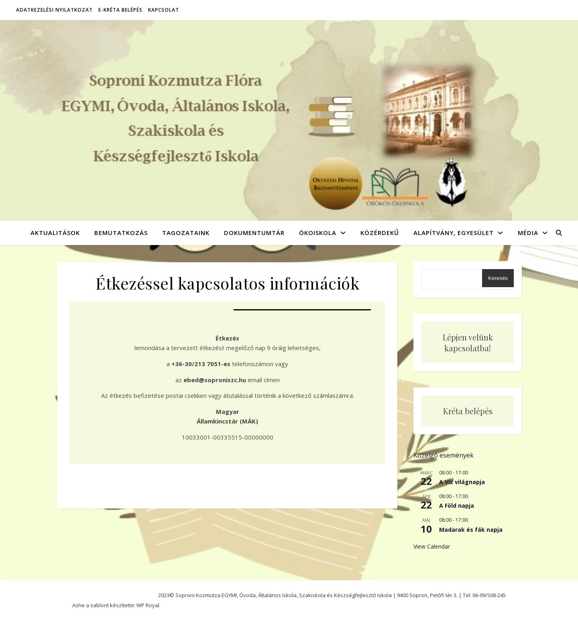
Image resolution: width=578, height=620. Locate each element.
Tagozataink (186, 233)
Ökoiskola (317, 233)
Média (528, 233)
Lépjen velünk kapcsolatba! (468, 342)
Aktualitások (55, 233)
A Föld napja (456, 505)
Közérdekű (379, 233)
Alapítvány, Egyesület (453, 233)
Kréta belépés (468, 410)
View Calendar (431, 546)
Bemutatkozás (121, 233)
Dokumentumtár (254, 233)
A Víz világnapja (462, 482)
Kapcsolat (163, 9)
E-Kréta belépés (120, 9)
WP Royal (147, 605)
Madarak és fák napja (471, 529)
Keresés (498, 278)
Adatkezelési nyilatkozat (54, 9)
